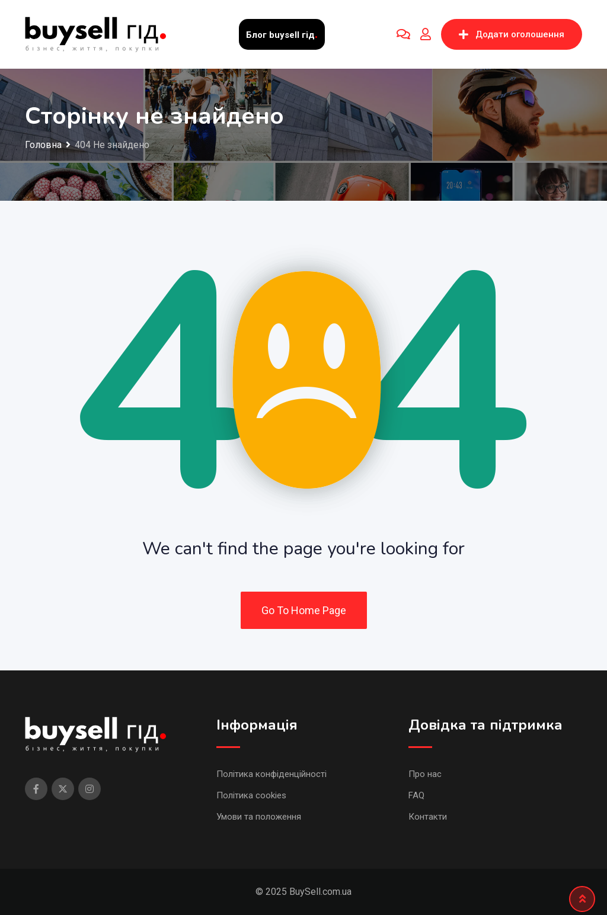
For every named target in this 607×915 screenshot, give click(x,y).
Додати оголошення (511, 34)
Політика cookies (251, 795)
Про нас (425, 774)
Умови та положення (258, 816)
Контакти (427, 816)
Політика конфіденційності (271, 774)
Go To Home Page (303, 610)
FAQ (416, 795)
